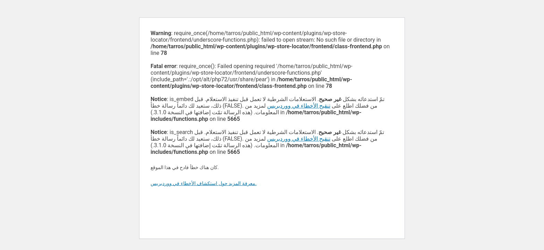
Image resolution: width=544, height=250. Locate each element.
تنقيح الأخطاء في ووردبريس (298, 105)
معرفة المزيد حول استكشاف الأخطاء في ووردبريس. (204, 183)
